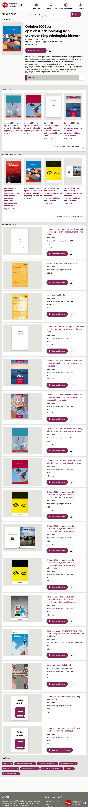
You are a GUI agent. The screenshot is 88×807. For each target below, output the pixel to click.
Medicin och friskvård (50, 769)
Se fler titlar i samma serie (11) (67, 216)
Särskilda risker (9, 769)
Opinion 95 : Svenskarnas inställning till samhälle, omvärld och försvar (64, 729)
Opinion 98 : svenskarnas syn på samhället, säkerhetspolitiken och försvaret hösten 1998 (53, 129)
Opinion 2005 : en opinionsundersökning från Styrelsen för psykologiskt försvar (33, 192)
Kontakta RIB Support (52, 801)
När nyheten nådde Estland (58, 665)
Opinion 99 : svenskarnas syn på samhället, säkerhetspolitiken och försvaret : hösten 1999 (65, 232)
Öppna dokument (37, 50)
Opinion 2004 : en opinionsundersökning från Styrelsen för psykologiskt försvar (33, 127)
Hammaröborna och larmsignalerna (62, 263)
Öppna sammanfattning (60, 750)
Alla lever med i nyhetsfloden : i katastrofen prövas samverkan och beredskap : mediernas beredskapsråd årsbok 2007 (12, 197)
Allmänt (6, 764)
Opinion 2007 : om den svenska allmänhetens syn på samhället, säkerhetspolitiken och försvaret (61, 599)
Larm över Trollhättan (56, 295)
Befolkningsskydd (28, 769)
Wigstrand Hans (9, 209)
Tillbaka (7, 19)
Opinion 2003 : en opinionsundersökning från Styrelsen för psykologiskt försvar (13, 127)
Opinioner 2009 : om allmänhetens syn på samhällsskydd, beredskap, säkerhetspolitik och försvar (66, 633)
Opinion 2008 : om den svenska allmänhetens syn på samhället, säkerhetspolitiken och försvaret (73, 194)
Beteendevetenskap (46, 764)
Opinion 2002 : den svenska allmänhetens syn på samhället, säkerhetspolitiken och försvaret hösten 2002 (64, 397)
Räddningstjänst (67, 764)
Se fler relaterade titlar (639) (68, 146)
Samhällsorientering (24, 764)
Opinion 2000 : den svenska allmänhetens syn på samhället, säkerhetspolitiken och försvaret (73, 129)
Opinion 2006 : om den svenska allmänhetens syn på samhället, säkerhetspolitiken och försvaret (53, 194)
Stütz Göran (8, 133)
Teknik (68, 769)
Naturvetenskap (9, 774)
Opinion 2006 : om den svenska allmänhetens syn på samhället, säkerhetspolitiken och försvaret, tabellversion (61, 564)
